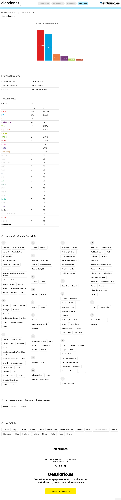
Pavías (74, 248)
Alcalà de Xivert (18, 248)
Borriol (5, 327)
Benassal (16, 310)
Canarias (32, 430)
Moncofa (35, 345)
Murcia (61, 434)
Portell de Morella (68, 269)
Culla (5, 384)
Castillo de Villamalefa (10, 359)
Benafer (22, 305)
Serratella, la (75, 324)
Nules (43, 362)
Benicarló (6, 314)
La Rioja (36, 434)
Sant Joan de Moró (68, 307)
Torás (64, 371)
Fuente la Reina (45, 265)
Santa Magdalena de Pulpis (71, 320)
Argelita (20, 284)
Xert (94, 307)
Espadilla (43, 248)
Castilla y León (52, 430)
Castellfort (20, 344)
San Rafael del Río (68, 303)
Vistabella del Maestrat (99, 290)
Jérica (43, 307)
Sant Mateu (65, 316)
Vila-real (104, 256)
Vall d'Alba (94, 248)
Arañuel (13, 280)
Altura (5, 280)
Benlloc (23, 318)
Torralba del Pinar (68, 354)
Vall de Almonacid (97, 252)
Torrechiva (76, 367)
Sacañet (64, 299)
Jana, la (34, 307)
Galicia (17, 434)
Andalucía (6, 430)
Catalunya (79, 430)
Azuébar (13, 293)
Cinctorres (6, 371)
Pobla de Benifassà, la (69, 260)
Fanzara (35, 260)
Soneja (79, 328)
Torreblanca (66, 367)
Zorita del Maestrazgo (98, 320)
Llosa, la (35, 320)
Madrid (44, 434)
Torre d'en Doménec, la (70, 362)
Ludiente (35, 328)
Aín (22, 293)
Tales (64, 345)
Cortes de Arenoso (9, 376)
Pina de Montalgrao (68, 256)
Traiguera (73, 371)
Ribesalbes (65, 286)
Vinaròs (102, 286)
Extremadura (7, 434)
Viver (94, 294)
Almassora (6, 265)
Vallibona (94, 256)
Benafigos (6, 310)
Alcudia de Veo (17, 252)
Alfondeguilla (7, 256)
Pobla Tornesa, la (68, 265)
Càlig (13, 384)
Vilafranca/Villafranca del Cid (101, 265)
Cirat (15, 371)
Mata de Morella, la (39, 341)
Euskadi (114, 430)
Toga (64, 350)
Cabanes (5, 339)
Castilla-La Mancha (66, 430)
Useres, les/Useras (68, 383)
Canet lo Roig (16, 339)
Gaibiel (34, 282)
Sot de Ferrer (66, 333)
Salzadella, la (74, 299)
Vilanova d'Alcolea (97, 269)
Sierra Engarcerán (67, 328)
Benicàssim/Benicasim (10, 318)
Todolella (81, 345)
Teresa (72, 345)
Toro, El (72, 350)
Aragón (15, 430)
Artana (5, 288)
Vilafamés (94, 260)
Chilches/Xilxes (8, 367)
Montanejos (46, 345)
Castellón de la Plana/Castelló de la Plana (14, 353)
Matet (51, 341)
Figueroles (44, 260)
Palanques (65, 248)
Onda (48, 375)
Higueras (44, 294)
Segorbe (64, 324)
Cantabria (41, 430)
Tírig (82, 371)
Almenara (6, 269)
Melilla (53, 434)
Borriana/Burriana (17, 322)
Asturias (23, 430)
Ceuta (88, 430)
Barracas (6, 305)
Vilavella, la (108, 273)
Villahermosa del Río (98, 277)
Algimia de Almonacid (10, 260)
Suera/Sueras (78, 333)
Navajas (35, 362)
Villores (93, 286)
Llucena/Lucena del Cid (40, 324)
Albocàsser (6, 248)
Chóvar (18, 367)
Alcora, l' (6, 252)
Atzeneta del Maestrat (18, 288)
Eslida (35, 248)
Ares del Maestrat (9, 284)
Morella (43, 350)
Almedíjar (16, 265)
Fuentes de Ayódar (38, 269)
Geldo (43, 282)
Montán (34, 350)
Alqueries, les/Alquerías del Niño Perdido (14, 274)
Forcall (34, 265)
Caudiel (5, 363)
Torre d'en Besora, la (69, 358)
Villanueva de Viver (107, 282)
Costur (21, 376)
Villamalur (94, 282)
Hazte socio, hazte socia (60, 491)
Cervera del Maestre (17, 363)
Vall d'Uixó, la (106, 248)
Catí (23, 359)
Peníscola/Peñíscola (68, 252)
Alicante (5, 406)
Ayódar (5, 293)
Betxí (5, 322)
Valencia (23, 406)
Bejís (14, 305)
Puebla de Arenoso (68, 273)
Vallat (109, 252)
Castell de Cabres (8, 344)
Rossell (74, 286)
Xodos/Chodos (104, 307)
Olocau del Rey (37, 375)
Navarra (69, 434)
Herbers (34, 294)
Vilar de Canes (96, 273)
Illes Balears (26, 434)
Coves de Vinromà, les (10, 380)
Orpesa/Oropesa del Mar (40, 379)
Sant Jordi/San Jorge (68, 311)
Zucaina (94, 324)
